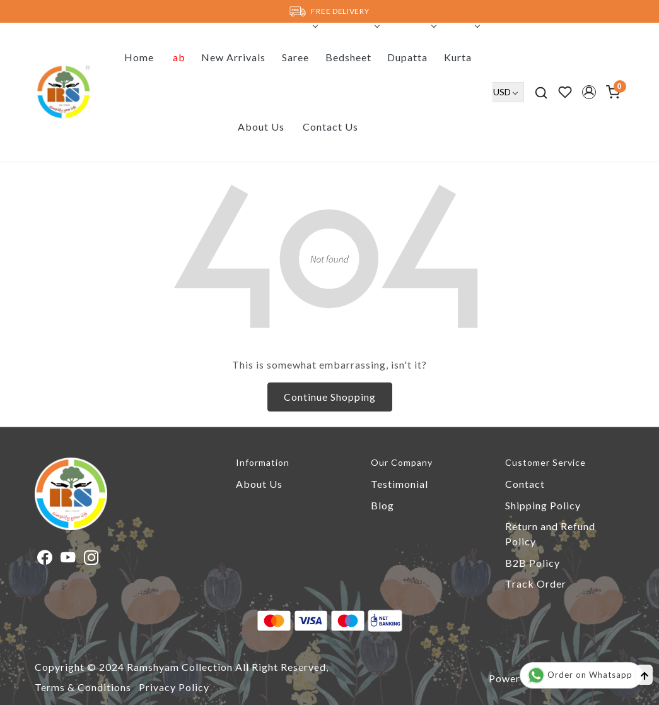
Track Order (535, 583)
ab (179, 57)
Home (139, 57)
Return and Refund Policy (550, 533)
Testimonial (399, 484)
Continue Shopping (330, 397)
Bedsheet (351, 57)
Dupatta (410, 57)
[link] (541, 92)
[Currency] (508, 92)
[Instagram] (91, 558)
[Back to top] (644, 675)
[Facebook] (45, 558)
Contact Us (330, 127)
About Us (261, 127)
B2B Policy (532, 563)
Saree (298, 57)
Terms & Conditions (83, 687)
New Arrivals (233, 57)
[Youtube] (68, 558)
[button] (589, 92)
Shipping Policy (543, 505)
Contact (525, 484)
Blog (382, 505)
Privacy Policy (174, 687)
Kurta (461, 57)
